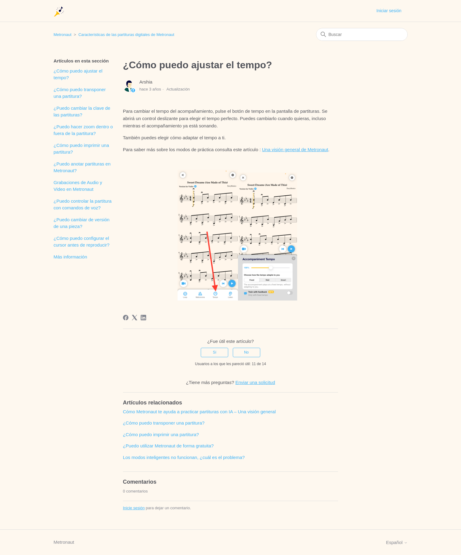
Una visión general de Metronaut (295, 149)
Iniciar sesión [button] (389, 10)
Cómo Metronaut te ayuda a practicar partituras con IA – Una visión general (199, 411)
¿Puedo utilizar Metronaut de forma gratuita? (168, 445)
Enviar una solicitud (255, 382)
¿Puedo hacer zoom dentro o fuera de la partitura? (83, 130)
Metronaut (63, 34)
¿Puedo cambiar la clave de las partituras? (82, 111)
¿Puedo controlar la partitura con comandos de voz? (83, 204)
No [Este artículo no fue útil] (246, 352)
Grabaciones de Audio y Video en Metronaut (78, 186)
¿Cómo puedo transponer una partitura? (80, 93)
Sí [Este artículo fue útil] (214, 352)
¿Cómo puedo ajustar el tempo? (78, 74)
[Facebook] (125, 317)
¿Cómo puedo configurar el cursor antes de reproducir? (82, 242)
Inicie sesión (134, 508)
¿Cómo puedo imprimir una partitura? (81, 149)
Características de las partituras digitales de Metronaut (126, 34)
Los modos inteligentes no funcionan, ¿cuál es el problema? (184, 457)
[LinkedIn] (143, 317)
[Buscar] (361, 34)
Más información (70, 256)
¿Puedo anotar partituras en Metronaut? (82, 167)
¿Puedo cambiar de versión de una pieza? (82, 223)
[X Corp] (134, 317)
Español (396, 542)
